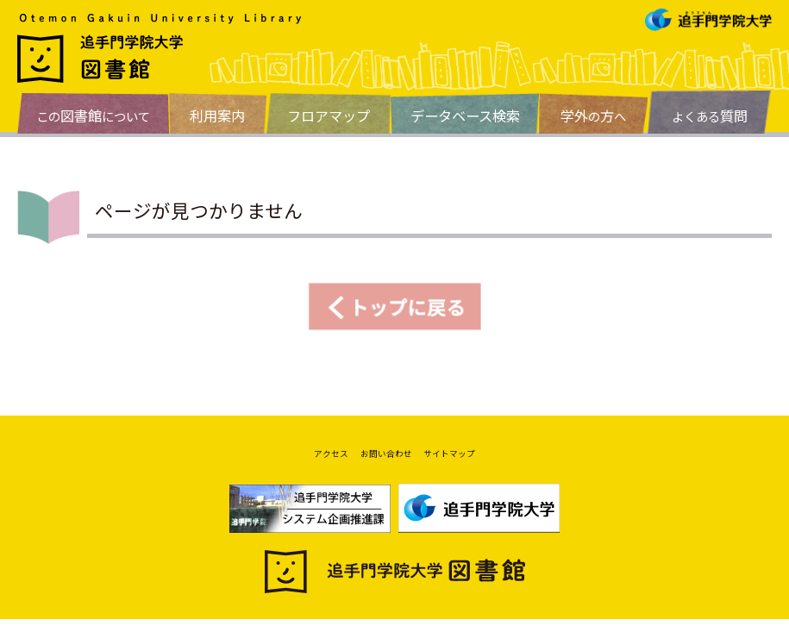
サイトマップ (471, 460)
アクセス (305, 460)
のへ (593, 115)
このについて (93, 115)
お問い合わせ (382, 460)
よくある (710, 115)
